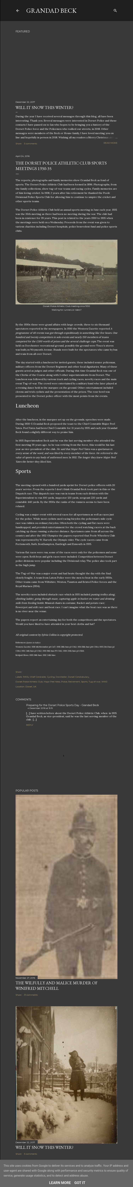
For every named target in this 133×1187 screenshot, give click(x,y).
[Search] (115, 9)
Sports (84, 681)
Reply (29, 725)
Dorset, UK (30, 686)
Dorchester (61, 676)
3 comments (30, 143)
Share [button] (18, 143)
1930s (26, 676)
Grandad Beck (51, 10)
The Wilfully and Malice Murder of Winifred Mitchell (56, 985)
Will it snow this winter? (45, 107)
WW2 (104, 681)
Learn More (60, 1183)
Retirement (74, 681)
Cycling (51, 676)
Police (64, 681)
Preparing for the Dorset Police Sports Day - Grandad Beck (62, 705)
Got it (79, 1183)
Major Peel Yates (52, 681)
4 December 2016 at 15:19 (40, 708)
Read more (110, 142)
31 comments (31, 995)
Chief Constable (38, 676)
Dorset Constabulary (78, 676)
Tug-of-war (94, 681)
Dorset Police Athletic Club (29, 681)
